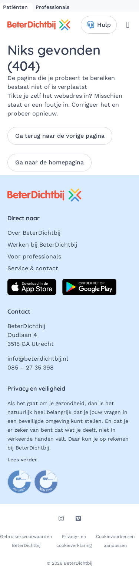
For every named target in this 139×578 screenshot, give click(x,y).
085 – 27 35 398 (30, 367)
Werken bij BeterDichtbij (42, 244)
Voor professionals (34, 256)
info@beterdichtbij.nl (37, 358)
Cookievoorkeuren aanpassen (115, 541)
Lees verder (22, 459)
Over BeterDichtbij (33, 232)
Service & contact (32, 268)
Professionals (52, 7)
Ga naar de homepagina (49, 162)
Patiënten (16, 7)
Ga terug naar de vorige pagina (60, 135)
